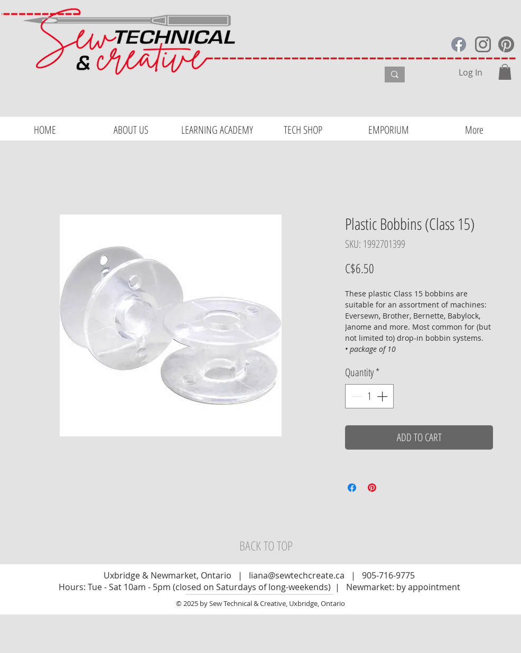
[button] (504, 72)
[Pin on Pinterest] (372, 487)
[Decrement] (356, 396)
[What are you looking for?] (305, 76)
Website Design (32, 648)
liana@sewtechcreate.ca (297, 575)
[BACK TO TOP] (266, 545)
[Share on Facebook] (352, 487)
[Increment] (383, 396)
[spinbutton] (369, 396)
